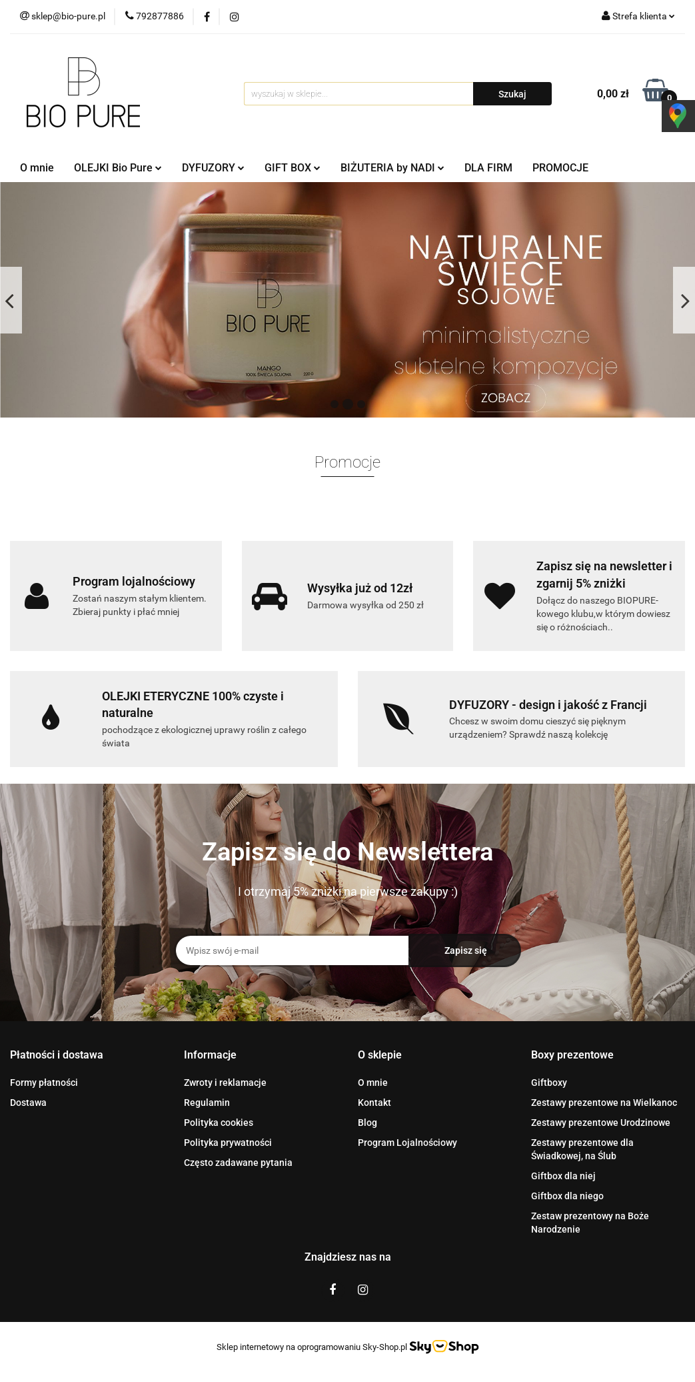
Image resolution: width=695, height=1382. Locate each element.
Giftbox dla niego (567, 1196)
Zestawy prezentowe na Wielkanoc (604, 1102)
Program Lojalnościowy (407, 1142)
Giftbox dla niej (563, 1176)
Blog (367, 1122)
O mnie (37, 167)
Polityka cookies (218, 1122)
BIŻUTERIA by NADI (392, 167)
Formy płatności (44, 1082)
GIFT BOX (293, 167)
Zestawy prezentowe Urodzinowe (600, 1122)
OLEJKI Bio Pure (118, 167)
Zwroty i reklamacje (225, 1082)
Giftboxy (549, 1082)
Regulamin (207, 1102)
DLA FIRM (488, 167)
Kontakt (374, 1102)
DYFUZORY (213, 167)
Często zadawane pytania (238, 1162)
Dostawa (28, 1102)
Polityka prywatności (228, 1142)
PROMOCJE (560, 167)
